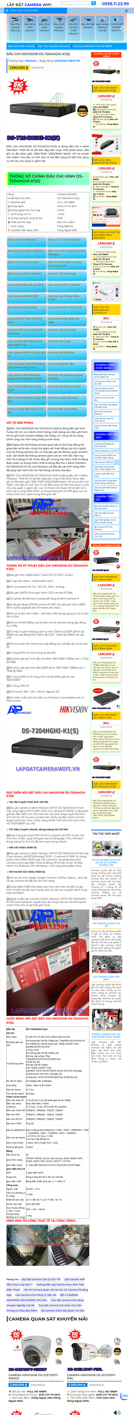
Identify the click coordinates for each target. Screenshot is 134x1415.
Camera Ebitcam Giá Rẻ (105, 451)
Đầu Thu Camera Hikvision (54, 46)
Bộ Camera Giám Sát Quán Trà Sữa (62, 1310)
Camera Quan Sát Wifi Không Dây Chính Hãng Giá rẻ (26, 365)
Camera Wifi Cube (59, 341)
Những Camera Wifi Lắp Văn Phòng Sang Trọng (106, 1035)
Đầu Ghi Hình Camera (21, 46)
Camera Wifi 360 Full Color (64, 386)
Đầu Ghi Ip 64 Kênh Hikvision (26, 251)
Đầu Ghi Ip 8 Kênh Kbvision (25, 273)
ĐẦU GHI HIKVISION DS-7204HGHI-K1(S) (38, 54)
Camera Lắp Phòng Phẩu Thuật (63, 298)
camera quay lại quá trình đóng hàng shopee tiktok (106, 390)
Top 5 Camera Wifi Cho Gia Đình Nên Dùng (105, 456)
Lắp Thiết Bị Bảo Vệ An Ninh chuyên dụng (105, 521)
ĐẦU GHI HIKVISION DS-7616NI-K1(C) (105, 716)
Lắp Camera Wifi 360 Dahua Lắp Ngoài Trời (25, 343)
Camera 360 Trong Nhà (62, 409)
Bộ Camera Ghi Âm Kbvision (103, 528)
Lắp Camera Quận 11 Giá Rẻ (106, 924)
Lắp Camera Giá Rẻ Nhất (23, 296)
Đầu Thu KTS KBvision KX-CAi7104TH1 (102, 310)
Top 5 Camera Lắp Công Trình (105, 426)
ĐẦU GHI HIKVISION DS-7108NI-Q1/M (105, 647)
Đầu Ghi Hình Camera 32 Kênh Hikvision (67, 252)
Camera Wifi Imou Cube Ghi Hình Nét (25, 331)
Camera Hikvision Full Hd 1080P (92, 46)
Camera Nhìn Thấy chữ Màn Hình (25, 320)
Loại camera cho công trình (65, 307)
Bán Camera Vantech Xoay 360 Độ (27, 399)
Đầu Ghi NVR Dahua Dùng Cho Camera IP (64, 264)
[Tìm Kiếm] (75, 3)
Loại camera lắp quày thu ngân (63, 320)
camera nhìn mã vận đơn (104, 398)
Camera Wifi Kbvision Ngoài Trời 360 (65, 377)
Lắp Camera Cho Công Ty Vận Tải (36, 1295)
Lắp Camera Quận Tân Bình (106, 978)
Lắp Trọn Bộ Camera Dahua (104, 514)
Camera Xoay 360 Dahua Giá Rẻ (25, 410)
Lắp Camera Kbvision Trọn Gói (104, 535)
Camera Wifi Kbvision (61, 352)
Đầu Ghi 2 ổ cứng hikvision (64, 239)
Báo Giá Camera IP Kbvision (103, 412)
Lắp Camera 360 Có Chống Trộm (24, 388)
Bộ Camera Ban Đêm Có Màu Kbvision (106, 507)
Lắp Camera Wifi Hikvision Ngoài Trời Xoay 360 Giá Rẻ (24, 377)
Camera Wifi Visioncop (62, 273)
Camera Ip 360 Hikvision (63, 397)
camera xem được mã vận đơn (104, 382)
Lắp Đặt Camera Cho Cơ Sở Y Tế (40, 1279)
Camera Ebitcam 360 (61, 363)
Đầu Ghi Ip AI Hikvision (22, 239)
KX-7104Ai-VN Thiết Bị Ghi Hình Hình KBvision (107, 235)
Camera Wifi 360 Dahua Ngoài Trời (105, 488)
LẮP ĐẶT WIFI (29, 5)
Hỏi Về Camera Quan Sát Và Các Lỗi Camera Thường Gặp (106, 862)
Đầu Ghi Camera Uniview (23, 262)
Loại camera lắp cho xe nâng (25, 284)
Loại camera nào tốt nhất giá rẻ (104, 419)
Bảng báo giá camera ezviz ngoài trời (104, 375)
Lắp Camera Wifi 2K (103, 462)
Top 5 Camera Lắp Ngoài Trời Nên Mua (106, 405)
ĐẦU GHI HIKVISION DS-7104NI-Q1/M (105, 578)
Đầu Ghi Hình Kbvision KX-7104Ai (105, 161)
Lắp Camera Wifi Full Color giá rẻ (26, 354)
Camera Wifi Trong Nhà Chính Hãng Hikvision (105, 481)
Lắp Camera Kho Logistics (64, 284)
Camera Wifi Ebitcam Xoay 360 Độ (104, 445)
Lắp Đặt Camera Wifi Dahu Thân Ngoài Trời (104, 468)
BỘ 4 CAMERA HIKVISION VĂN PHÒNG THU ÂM (42, 1297)
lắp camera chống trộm (22, 307)
